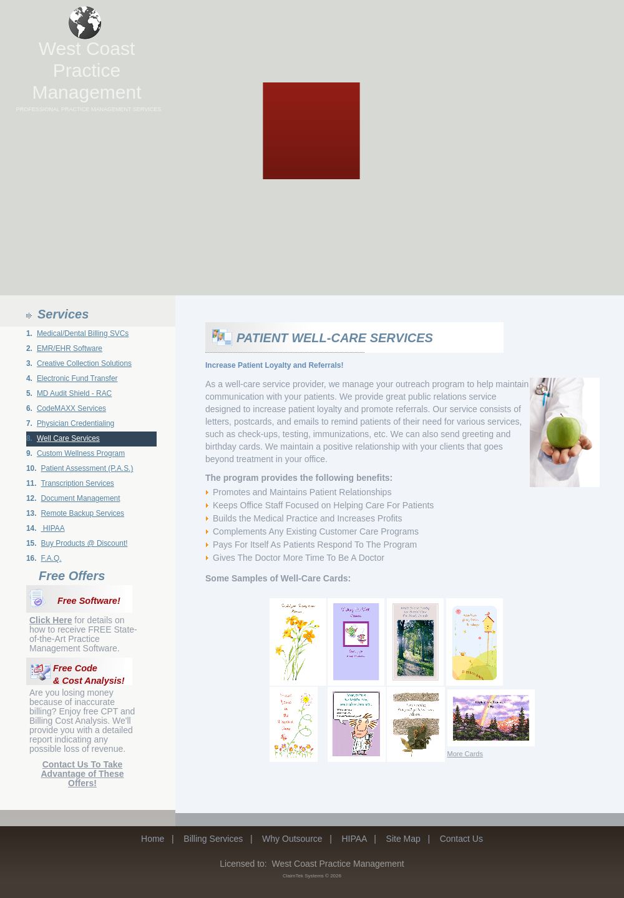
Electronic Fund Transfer (77, 378)
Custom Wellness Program (81, 453)
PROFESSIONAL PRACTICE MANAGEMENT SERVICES (88, 109)
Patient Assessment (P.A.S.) (87, 468)
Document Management (80, 498)
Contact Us (461, 839)
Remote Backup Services (83, 513)
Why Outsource (292, 839)
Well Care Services (68, 438)
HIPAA (53, 528)
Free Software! (88, 601)
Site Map (403, 839)
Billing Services (213, 839)
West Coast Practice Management (86, 70)
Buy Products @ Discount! (84, 543)
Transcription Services (77, 483)
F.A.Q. (51, 558)
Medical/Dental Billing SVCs (83, 333)
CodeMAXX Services (71, 408)
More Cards (465, 753)
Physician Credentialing (75, 423)
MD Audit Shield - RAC (74, 393)
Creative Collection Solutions (84, 363)
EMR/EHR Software (69, 348)
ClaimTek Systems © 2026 (312, 876)
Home (152, 839)
